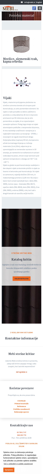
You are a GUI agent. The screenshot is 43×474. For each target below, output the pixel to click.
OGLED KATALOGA (22, 278)
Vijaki (7, 98)
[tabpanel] (21, 43)
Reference (21, 406)
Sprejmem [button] (9, 470)
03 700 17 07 (21, 432)
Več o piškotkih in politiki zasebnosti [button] (18, 464)
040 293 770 (21, 435)
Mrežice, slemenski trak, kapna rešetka (20, 60)
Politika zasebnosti (21, 409)
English (39, 2)
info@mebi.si (29, 2)
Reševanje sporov (21, 412)
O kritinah (21, 401)
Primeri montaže (21, 403)
